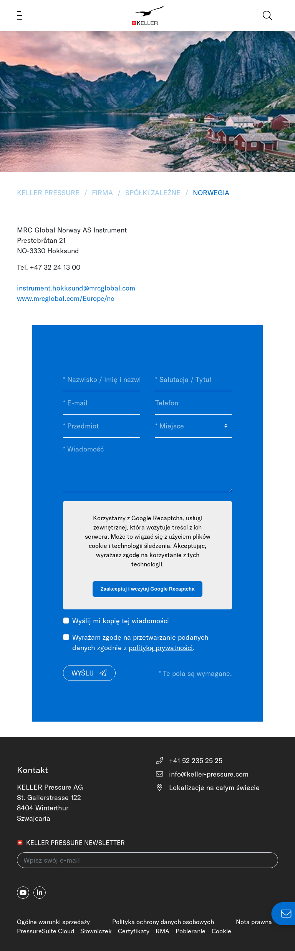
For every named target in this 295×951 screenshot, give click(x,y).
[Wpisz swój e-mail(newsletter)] (147, 860)
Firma (102, 192)
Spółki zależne (152, 192)
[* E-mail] (101, 402)
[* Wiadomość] (147, 465)
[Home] (147, 15)
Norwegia (210, 192)
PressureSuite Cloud (45, 931)
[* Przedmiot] (101, 426)
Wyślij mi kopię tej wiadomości (120, 620)
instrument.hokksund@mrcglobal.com (76, 288)
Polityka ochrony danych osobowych (163, 922)
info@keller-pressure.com (202, 774)
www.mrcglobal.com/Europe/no (65, 298)
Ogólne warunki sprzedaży (53, 922)
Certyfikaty (133, 931)
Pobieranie (191, 931)
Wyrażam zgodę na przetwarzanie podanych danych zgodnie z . (140, 642)
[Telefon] (193, 402)
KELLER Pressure (49, 192)
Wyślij (89, 673)
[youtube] (23, 892)
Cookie (221, 931)
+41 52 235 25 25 (188, 760)
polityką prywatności (161, 647)
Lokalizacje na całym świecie (207, 787)
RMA (162, 931)
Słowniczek (96, 931)
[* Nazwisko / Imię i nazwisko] (101, 379)
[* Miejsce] (193, 426)
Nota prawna (254, 922)
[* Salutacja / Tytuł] (193, 379)
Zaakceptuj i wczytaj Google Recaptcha (148, 589)
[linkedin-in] (39, 892)
